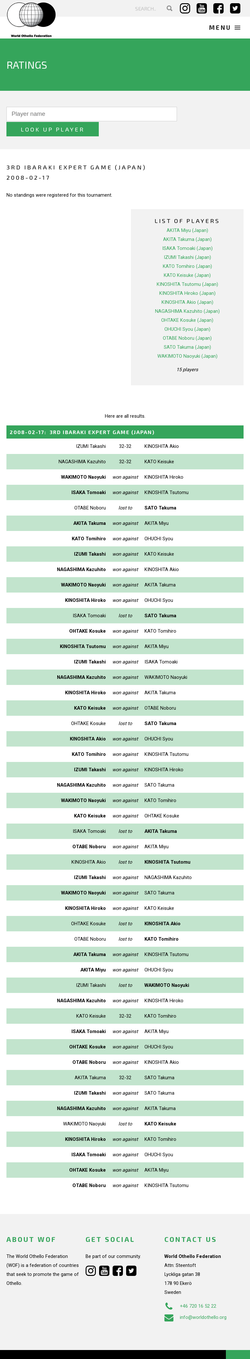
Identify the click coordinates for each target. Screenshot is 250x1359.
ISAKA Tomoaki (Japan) (187, 233)
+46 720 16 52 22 (190, 1291)
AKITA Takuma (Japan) (187, 224)
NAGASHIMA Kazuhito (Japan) (187, 296)
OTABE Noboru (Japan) (187, 323)
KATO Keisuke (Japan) (187, 260)
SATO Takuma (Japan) (187, 332)
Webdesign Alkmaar (46, 1347)
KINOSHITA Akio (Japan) (187, 287)
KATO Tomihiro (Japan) (187, 251)
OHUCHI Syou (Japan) (187, 314)
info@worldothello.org (195, 1302)
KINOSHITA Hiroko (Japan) (187, 278)
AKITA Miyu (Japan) (187, 215)
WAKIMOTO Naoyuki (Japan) (187, 341)
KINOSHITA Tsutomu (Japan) (187, 269)
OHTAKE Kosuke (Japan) (187, 305)
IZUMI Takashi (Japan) (187, 242)
